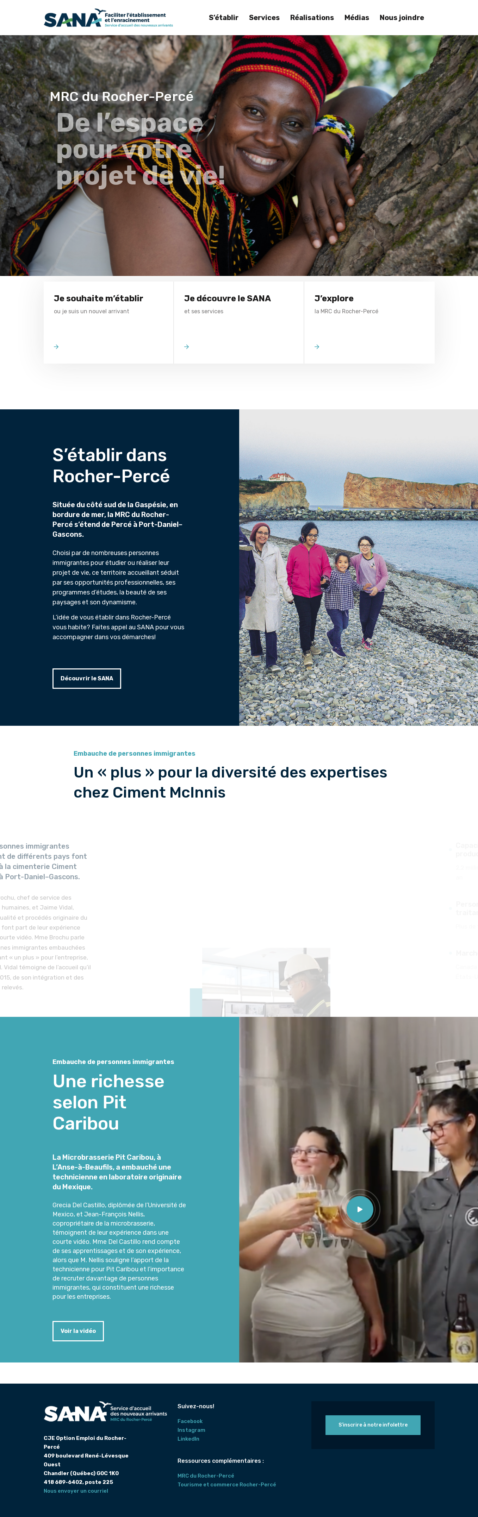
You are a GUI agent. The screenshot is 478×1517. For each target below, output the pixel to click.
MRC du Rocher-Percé (206, 1476)
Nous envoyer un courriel (76, 1491)
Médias (356, 17)
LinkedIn (188, 1439)
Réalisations (312, 17)
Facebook (190, 1421)
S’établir (223, 17)
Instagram (191, 1430)
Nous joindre (402, 17)
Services (264, 17)
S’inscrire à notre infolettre (373, 1425)
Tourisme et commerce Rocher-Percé (227, 1484)
